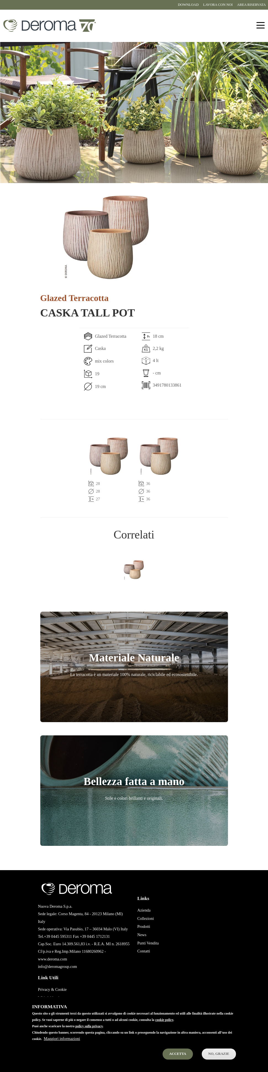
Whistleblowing (50, 998)
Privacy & (46, 989)
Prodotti (143, 926)
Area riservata (251, 5)
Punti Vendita (148, 943)
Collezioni (145, 918)
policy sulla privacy (89, 1034)
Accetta (177, 1061)
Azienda (144, 910)
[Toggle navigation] (260, 25)
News (142, 935)
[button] (106, 236)
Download (188, 5)
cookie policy (164, 1027)
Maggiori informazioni (62, 1046)
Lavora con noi (218, 5)
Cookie (61, 989)
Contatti (143, 951)
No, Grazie (218, 1061)
